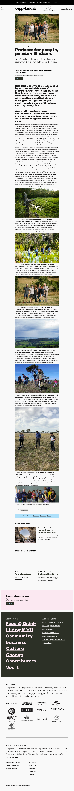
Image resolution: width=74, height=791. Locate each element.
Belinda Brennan (47, 70)
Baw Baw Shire (49, 642)
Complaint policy (12, 772)
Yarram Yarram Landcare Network (27, 480)
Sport (12, 674)
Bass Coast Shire (50, 639)
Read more (48, 541)
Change (14, 662)
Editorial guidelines (13, 769)
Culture (15, 655)
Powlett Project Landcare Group (44, 351)
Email (49, 517)
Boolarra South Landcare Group (44, 226)
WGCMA (23, 72)
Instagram (32, 778)
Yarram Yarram (37, 312)
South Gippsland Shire (53, 646)
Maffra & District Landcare (46, 398)
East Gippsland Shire (52, 628)
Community (25, 46)
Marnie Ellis (36, 70)
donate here (55, 2)
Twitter (43, 517)
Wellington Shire (51, 632)
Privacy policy (11, 775)
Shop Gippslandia (67, 8)
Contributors (21, 668)
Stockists (32, 772)
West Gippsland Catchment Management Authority (37, 126)
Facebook (36, 517)
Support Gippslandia (66, 9)
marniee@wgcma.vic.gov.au (25, 172)
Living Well (20, 636)
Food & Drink (21, 630)
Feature (17, 46)
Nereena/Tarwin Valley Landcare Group (39, 177)
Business (16, 649)
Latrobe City (48, 635)
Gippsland (24, 511)
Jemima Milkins (25, 70)
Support (19, 78)
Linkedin (32, 781)
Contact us (33, 769)
